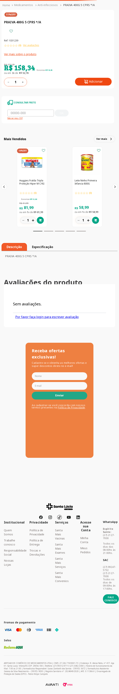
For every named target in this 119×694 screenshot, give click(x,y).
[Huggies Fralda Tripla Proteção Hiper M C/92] (32, 187)
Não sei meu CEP (15, 118)
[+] (23, 82)
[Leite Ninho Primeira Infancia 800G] (87, 187)
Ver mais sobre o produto (20, 54)
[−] (8, 82)
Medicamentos (23, 5)
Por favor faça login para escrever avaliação (47, 317)
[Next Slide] (115, 187)
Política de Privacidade (71, 407)
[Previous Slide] (4, 187)
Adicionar (96, 81)
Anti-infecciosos (48, 5)
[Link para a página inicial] (6, 5)
